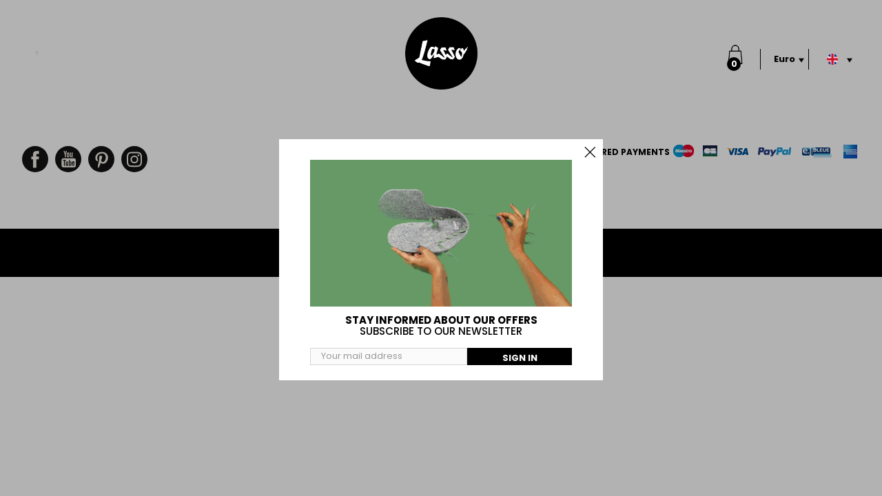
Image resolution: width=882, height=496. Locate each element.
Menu (37, 46)
